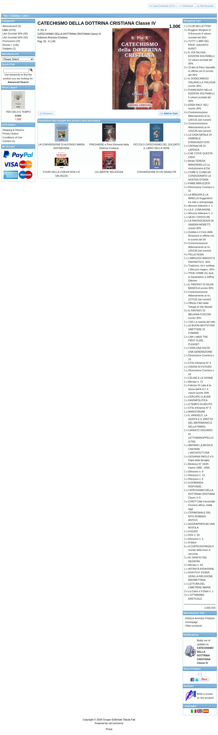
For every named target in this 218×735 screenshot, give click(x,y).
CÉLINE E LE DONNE (200, 377)
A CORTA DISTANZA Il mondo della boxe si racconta (200, 550)
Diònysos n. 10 (196, 475)
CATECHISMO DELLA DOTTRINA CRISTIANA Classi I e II (201, 494)
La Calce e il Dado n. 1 (200, 591)
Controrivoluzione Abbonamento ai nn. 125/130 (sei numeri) (199, 247)
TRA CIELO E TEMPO (18, 111)
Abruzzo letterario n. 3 (200, 205)
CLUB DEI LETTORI (199, 26)
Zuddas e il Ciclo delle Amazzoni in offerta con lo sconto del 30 (201, 236)
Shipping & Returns (13, 130)
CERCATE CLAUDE (199, 396)
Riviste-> (7, 45)
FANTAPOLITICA (198, 400)
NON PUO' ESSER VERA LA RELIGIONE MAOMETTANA (200, 576)
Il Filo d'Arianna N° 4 (199, 362)
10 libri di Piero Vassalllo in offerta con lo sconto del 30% (201, 71)
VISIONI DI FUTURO (200, 366)
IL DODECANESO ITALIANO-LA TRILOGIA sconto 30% (201, 82)
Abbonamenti (9, 26)
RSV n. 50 (194, 535)
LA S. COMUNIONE (199, 209)
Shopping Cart (192, 21)
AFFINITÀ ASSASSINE (201, 568)
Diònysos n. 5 (195, 538)
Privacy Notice (10, 133)
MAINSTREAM (196, 411)
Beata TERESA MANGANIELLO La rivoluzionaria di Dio (199, 164)
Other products (194, 625)
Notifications (191, 634)
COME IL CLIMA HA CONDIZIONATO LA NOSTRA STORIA (199, 176)
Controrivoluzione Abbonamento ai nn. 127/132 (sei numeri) (199, 296)
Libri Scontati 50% (12, 37)
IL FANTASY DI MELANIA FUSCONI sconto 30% (199, 314)
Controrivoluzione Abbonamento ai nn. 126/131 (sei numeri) (199, 116)
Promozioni (8, 41)
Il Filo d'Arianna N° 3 (199, 407)
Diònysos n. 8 (195, 471)
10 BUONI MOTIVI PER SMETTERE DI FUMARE (201, 329)
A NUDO (193, 531)
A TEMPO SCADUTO (200, 404)
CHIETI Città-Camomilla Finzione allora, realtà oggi (201, 505)
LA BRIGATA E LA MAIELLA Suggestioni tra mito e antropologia (200, 198)
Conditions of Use (12, 137)
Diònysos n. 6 (195, 479)
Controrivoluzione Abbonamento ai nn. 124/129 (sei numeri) (199, 127)
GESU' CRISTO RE (199, 217)
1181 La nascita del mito (201, 321)
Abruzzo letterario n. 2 (200, 213)
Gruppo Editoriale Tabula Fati (119, 719)
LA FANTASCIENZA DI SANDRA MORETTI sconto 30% (201, 224)
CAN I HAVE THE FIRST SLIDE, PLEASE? (198, 340)
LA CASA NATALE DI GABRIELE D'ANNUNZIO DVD (200, 138)
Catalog (15, 15)
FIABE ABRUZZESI (199, 183)
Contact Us (8, 141)
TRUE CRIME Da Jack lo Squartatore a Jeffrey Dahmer (201, 277)
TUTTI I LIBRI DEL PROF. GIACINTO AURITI (198, 45)
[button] (163, 6)
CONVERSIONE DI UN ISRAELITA (156, 172)
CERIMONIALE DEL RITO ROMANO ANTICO (199, 516)
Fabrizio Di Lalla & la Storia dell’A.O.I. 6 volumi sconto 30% (199, 389)
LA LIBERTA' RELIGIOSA (109, 172)
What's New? (9, 87)
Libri (25, 15)
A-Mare (192, 542)
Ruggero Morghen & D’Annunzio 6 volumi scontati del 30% (199, 34)
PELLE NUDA (196, 254)
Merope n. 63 (195, 565)
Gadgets (7, 48)
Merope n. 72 (195, 381)
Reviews (188, 686)
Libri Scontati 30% (12, 33)
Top (5, 15)
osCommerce (116, 723)
